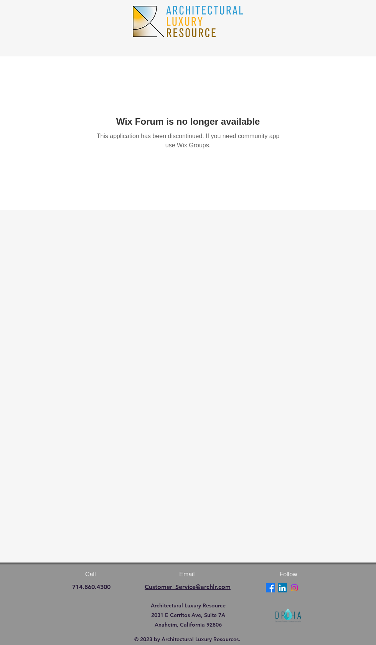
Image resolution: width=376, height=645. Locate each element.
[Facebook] (270, 587)
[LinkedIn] (282, 587)
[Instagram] (294, 587)
